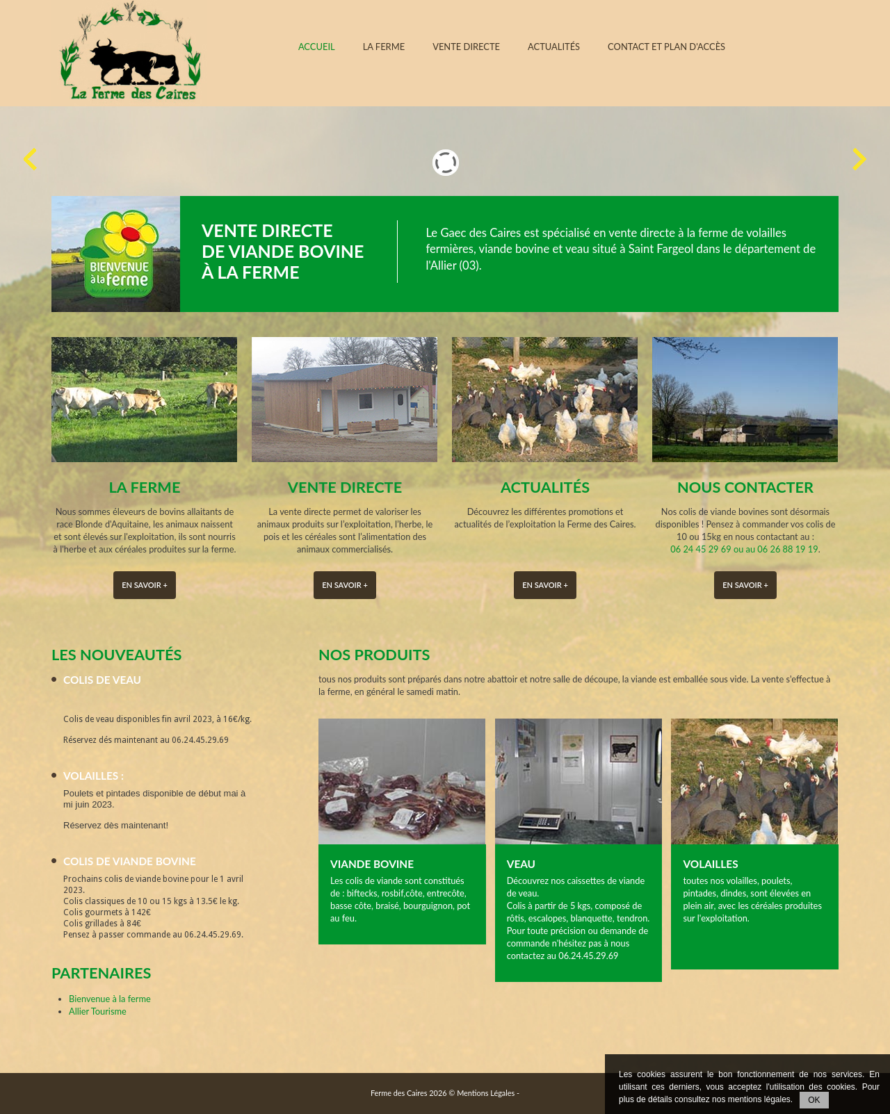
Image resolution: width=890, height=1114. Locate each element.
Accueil (316, 47)
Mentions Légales (486, 1092)
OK (814, 1100)
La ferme (384, 47)
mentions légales (759, 1099)
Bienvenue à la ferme (110, 998)
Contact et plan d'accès (666, 47)
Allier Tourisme (98, 1011)
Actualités (554, 47)
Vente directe (466, 47)
